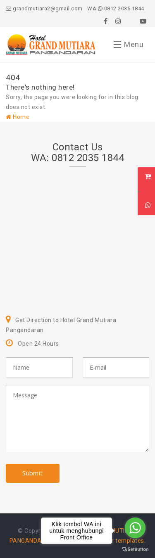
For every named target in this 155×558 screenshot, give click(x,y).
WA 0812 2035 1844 (115, 8)
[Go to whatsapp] (135, 528)
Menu (128, 46)
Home (17, 117)
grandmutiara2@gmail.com (44, 8)
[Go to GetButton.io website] (135, 549)
